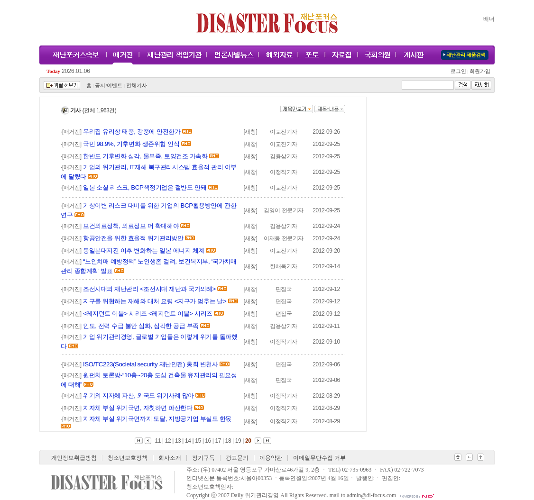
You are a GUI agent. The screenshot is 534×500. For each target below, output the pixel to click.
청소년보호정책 (127, 458)
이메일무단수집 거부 (319, 458)
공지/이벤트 (108, 85)
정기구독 (203, 458)
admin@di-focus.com (371, 495)
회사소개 (169, 458)
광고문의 (237, 458)
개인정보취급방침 (74, 458)
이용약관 (270, 458)
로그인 (460, 71)
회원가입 (479, 71)
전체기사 (136, 85)
